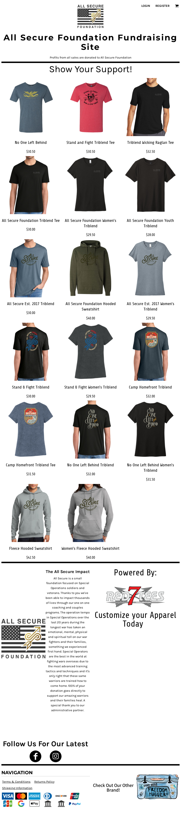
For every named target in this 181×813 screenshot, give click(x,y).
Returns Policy (44, 781)
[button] (177, 6)
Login (145, 6)
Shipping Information (17, 788)
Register (162, 6)
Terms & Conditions (16, 781)
